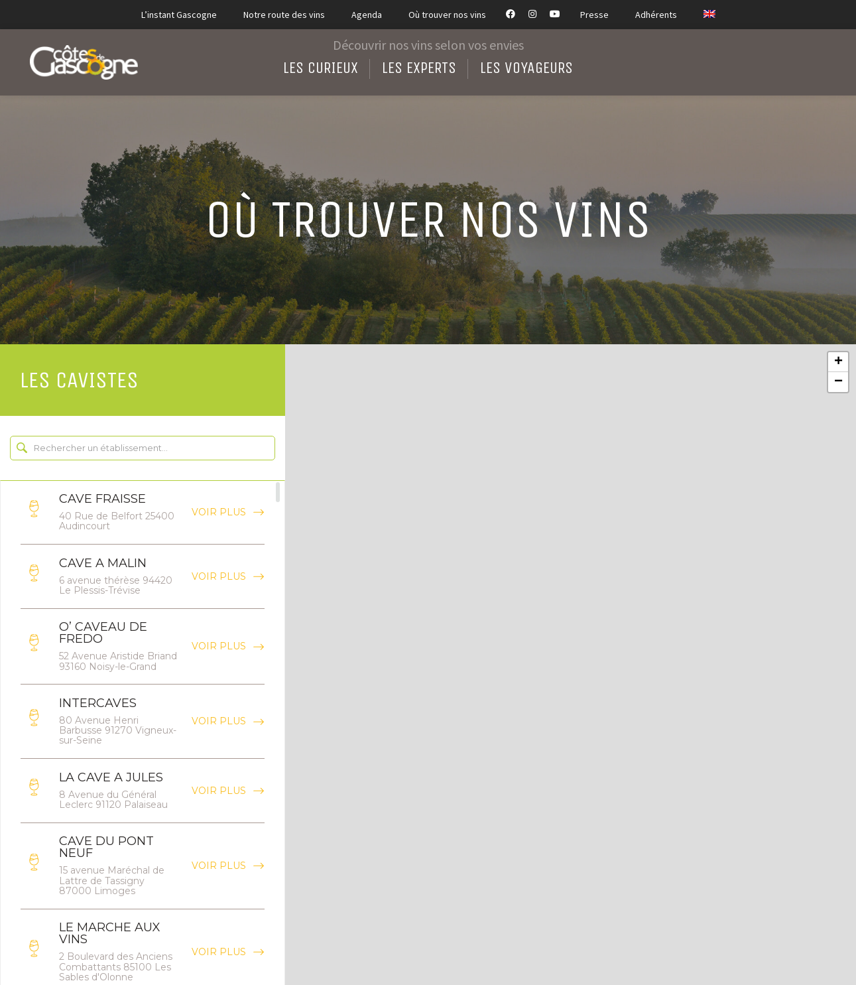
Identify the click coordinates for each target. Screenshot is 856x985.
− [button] (838, 382)
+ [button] (838, 362)
